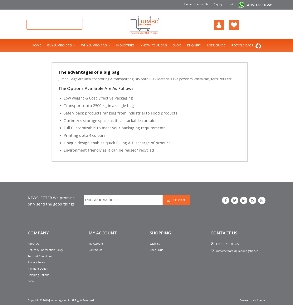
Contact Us (95, 250)
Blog (177, 45)
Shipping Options (38, 275)
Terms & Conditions (40, 256)
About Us (202, 4)
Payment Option (38, 268)
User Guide (216, 45)
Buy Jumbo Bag (59, 45)
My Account (96, 243)
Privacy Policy (36, 262)
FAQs (31, 281)
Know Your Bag (153, 45)
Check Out (156, 250)
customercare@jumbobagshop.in (237, 251)
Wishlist (234, 25)
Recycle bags (242, 45)
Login (231, 4)
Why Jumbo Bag (94, 45)
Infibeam (259, 300)
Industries (125, 45)
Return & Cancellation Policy (45, 250)
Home (188, 4)
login (219, 25)
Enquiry (218, 4)
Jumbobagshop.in (59, 300)
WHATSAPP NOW (259, 5)
